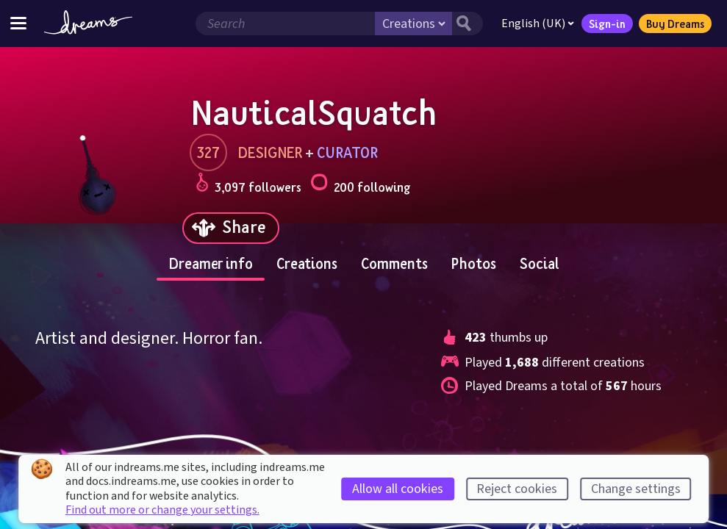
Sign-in (607, 23)
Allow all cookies (397, 489)
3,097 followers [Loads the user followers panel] (248, 184)
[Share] (230, 228)
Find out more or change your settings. (162, 510)
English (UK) (537, 23)
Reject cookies (516, 489)
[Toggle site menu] (18, 23)
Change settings (636, 489)
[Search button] (467, 23)
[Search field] (285, 23)
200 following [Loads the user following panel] (360, 184)
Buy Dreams (675, 23)
